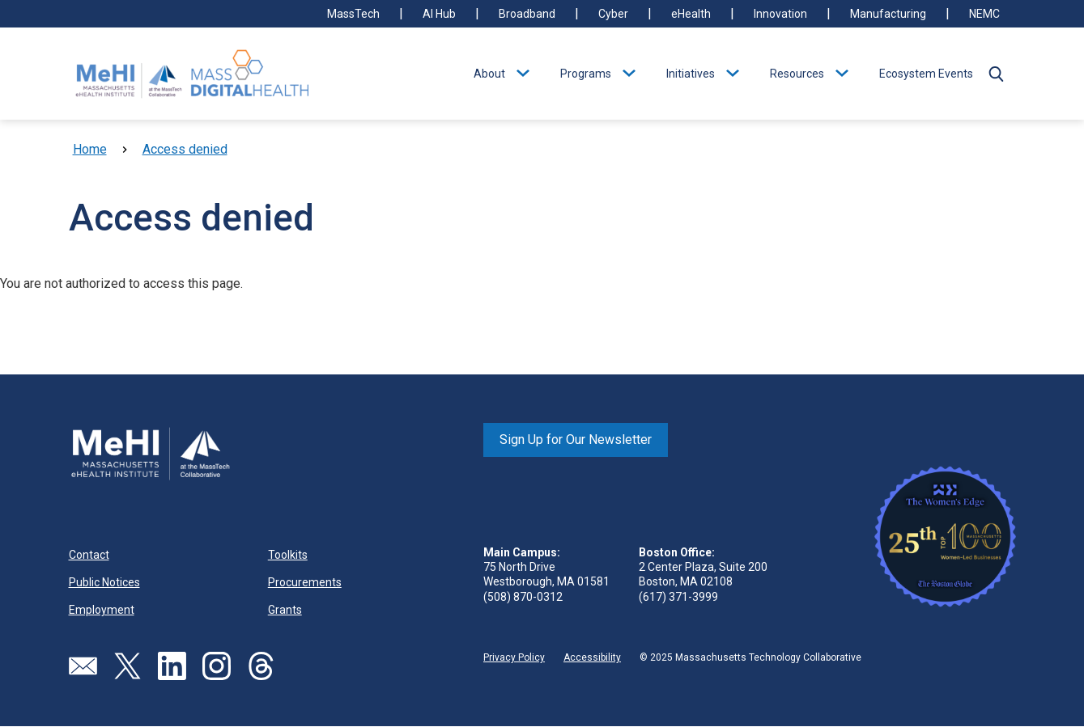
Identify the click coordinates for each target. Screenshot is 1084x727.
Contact (89, 554)
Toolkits (288, 554)
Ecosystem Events (926, 73)
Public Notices (104, 582)
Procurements (305, 582)
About (489, 73)
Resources (797, 73)
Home (90, 149)
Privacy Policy (514, 657)
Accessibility (592, 657)
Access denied (184, 149)
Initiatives (690, 73)
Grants (285, 609)
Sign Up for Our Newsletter (575, 439)
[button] (996, 73)
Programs (585, 73)
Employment (101, 609)
